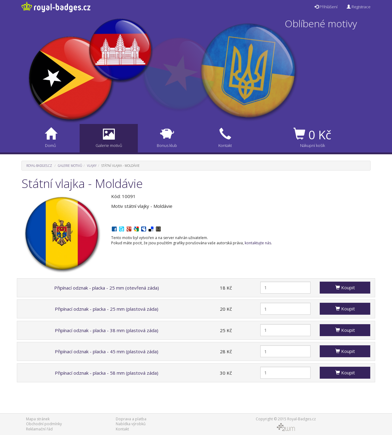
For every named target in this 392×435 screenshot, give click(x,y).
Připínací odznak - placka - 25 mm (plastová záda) (106, 309)
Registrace (359, 6)
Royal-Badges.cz (39, 165)
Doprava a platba (131, 419)
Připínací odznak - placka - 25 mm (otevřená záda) (106, 288)
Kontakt (122, 429)
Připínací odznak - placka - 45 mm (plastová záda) (106, 351)
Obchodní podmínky (44, 423)
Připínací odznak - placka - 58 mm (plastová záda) (106, 373)
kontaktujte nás (258, 243)
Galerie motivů (70, 165)
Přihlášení (326, 6)
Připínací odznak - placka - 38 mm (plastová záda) (106, 330)
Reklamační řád (39, 429)
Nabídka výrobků (130, 423)
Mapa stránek (38, 419)
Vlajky (91, 165)
